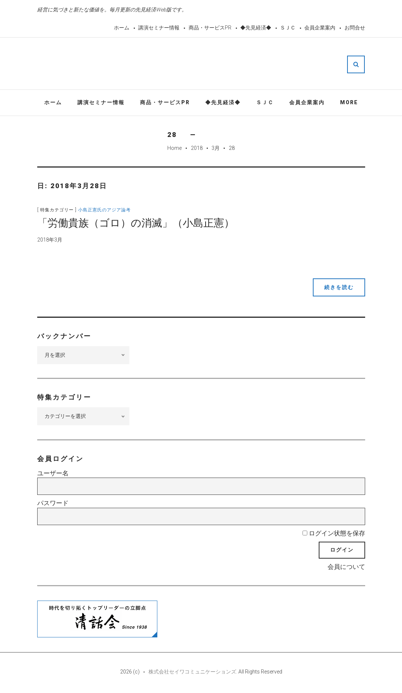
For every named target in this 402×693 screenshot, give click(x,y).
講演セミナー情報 (158, 28)
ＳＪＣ (288, 28)
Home (174, 148)
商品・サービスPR (210, 28)
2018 (197, 148)
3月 (216, 148)
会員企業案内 (319, 28)
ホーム (121, 28)
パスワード (53, 503)
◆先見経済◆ (255, 28)
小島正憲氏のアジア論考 (104, 209)
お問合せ (355, 28)
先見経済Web (219, 64)
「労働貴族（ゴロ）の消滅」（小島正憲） (135, 223)
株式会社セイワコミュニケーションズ (192, 672)
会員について (346, 566)
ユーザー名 (53, 473)
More (349, 102)
